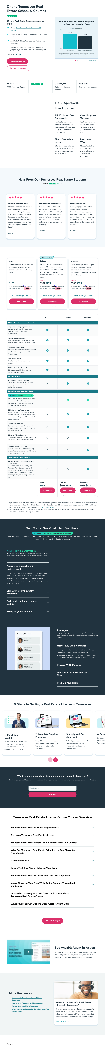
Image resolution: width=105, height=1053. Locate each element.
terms (25, 509)
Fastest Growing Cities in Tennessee (25, 1006)
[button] (55, 759)
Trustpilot (10, 1044)
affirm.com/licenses (48, 507)
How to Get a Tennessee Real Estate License (27, 1003)
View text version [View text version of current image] (93, 61)
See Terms (20, 372)
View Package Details (21, 295)
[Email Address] (52, 788)
